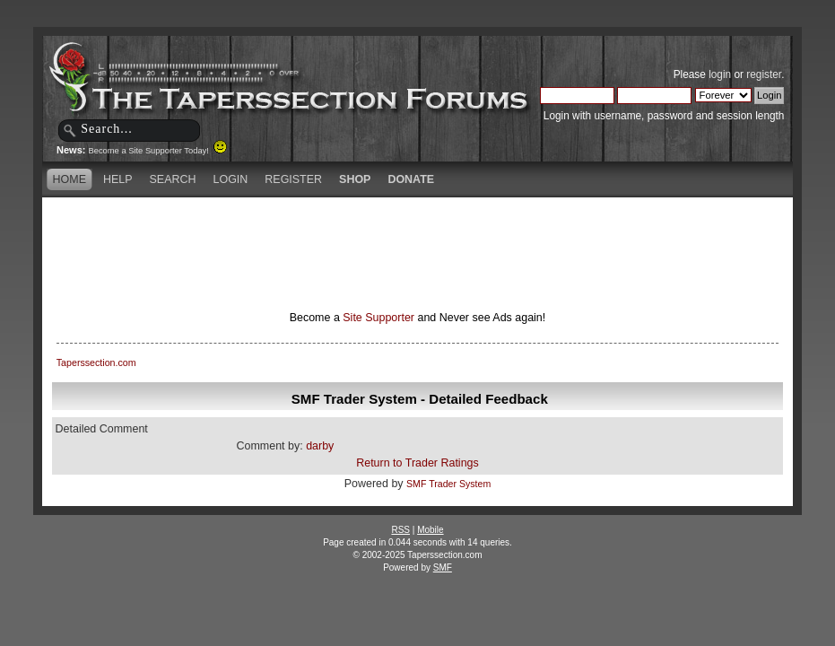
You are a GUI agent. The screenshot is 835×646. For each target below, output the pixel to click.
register (763, 74)
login (720, 74)
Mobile (430, 530)
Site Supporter (378, 317)
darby (320, 446)
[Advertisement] (417, 229)
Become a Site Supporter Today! (158, 150)
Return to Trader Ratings (417, 463)
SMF (442, 567)
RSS (400, 530)
